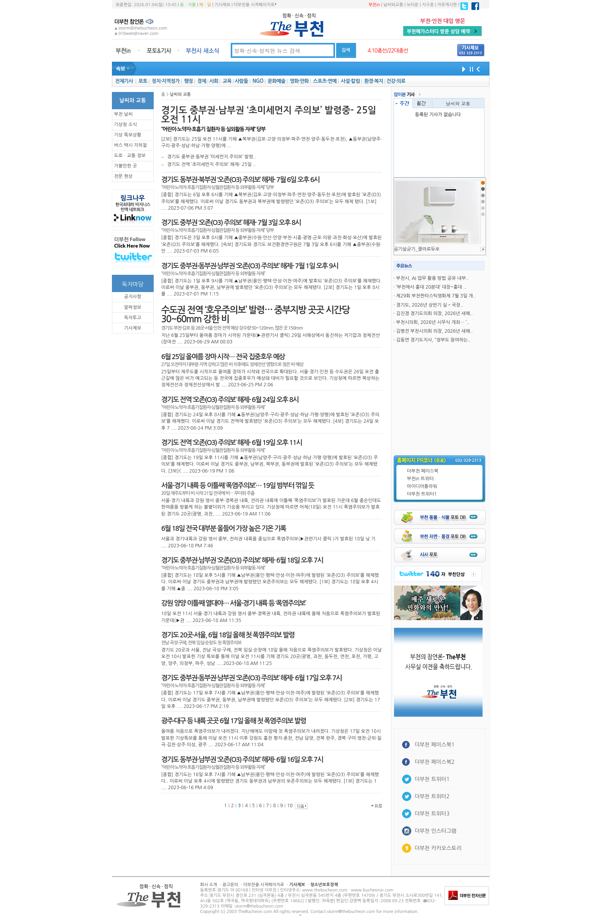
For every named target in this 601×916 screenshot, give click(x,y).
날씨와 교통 (458, 103)
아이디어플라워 (422, 486)
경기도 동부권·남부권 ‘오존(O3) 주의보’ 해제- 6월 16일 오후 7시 (242, 759)
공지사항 (132, 296)
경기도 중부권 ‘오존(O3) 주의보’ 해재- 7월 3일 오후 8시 (231, 222)
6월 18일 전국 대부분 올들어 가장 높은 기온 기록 (223, 528)
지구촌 (428, 5)
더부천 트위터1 (422, 494)
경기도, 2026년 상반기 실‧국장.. (429, 305)
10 (290, 805)
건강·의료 (395, 81)
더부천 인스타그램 (435, 831)
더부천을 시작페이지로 (255, 4)
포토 (142, 81)
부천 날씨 (123, 114)
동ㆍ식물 (188, 5)
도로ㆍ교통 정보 (130, 155)
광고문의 (230, 885)
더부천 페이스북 (422, 471)
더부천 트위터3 (432, 813)
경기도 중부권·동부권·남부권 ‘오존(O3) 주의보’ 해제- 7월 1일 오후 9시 (249, 266)
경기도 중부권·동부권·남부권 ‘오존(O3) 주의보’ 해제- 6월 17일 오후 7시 (251, 678)
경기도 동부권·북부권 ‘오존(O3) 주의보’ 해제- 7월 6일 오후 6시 (240, 179)
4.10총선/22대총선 (388, 50)
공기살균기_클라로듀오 (417, 249)
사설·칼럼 (350, 81)
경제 (201, 81)
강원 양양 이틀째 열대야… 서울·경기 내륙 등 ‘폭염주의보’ (233, 603)
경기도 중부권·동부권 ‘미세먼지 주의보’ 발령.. (211, 156)
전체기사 (124, 81)
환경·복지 (373, 81)
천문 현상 (123, 176)
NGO (258, 81)
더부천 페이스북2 (435, 762)
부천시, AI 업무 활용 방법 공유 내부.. (432, 278)
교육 (227, 81)
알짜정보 (132, 307)
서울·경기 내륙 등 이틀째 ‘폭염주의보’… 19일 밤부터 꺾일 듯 (237, 485)
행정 (188, 81)
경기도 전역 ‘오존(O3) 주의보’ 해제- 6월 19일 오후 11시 (231, 442)
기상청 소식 (125, 124)
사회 (213, 81)
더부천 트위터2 (432, 796)
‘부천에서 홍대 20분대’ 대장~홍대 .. (431, 287)
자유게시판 (447, 5)
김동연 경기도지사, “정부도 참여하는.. (433, 340)
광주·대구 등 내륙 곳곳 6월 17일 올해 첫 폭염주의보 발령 (233, 720)
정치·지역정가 (166, 81)
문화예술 (276, 81)
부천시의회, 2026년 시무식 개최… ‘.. (432, 322)
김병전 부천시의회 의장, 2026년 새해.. (434, 331)
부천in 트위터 (420, 478)
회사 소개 (208, 885)
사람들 (241, 81)
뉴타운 (413, 5)
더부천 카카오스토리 (438, 848)
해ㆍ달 (205, 5)
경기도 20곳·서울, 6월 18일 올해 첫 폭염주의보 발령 (227, 635)
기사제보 (222, 5)
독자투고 (132, 317)
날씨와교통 (393, 5)
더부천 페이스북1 (435, 744)
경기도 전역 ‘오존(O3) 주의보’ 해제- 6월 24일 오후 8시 (230, 399)
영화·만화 (299, 81)
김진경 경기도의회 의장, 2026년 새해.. (434, 313)
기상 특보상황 (127, 135)
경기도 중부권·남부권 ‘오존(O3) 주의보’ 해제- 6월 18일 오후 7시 (242, 560)
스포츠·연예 (325, 81)
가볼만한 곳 (125, 166)
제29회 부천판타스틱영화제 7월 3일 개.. (436, 296)
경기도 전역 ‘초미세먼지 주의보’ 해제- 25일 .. (211, 164)
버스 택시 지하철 (130, 145)
